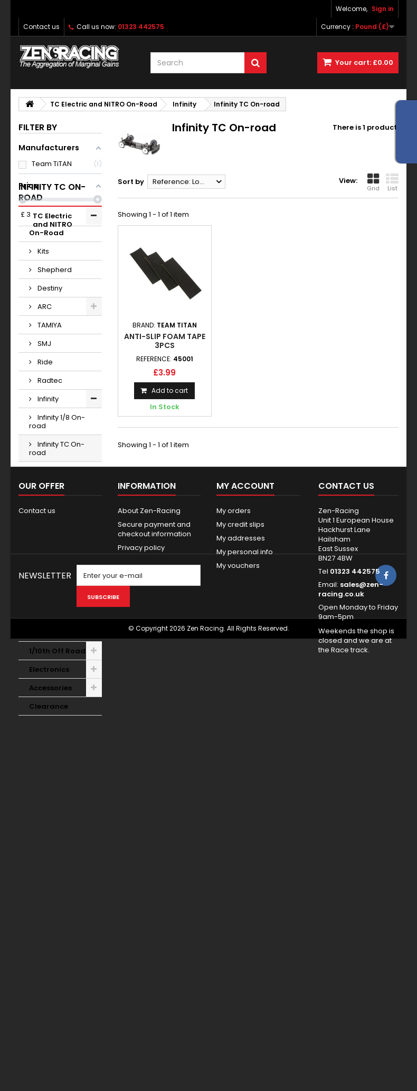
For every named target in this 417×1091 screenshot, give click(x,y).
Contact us (41, 26)
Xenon (48, 547)
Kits (42, 309)
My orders (233, 849)
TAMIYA (49, 383)
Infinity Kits (54, 529)
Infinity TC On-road (56, 506)
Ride (44, 419)
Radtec (49, 438)
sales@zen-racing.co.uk (350, 927)
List (392, 182)
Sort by (131, 182)
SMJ (43, 401)
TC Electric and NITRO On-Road (57, 281)
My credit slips (240, 862)
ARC (44, 364)
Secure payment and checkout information (154, 867)
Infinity (47, 456)
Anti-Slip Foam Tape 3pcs (164, 340)
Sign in (383, 8)
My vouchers (238, 904)
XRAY (45, 566)
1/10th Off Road (57, 708)
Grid (373, 182)
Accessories (50, 745)
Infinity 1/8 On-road (57, 479)
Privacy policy (141, 886)
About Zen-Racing (149, 849)
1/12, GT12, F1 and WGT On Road (52, 619)
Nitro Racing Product (52, 686)
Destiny (49, 346)
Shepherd (54, 327)
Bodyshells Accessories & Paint (54, 654)
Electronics (49, 727)
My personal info (244, 890)
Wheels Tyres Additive (53, 588)
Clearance (48, 764)
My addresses (240, 876)
